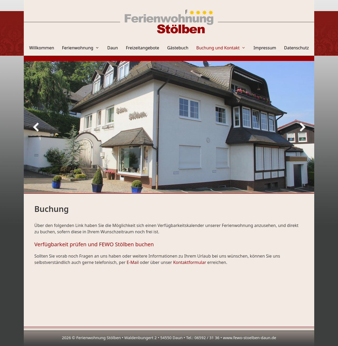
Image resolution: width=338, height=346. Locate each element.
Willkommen (41, 48)
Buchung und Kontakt (223, 48)
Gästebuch (177, 48)
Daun (112, 48)
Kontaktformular (189, 262)
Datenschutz (296, 48)
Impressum (264, 48)
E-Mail (133, 262)
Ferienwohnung (82, 48)
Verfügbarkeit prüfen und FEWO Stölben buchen (94, 244)
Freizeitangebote (142, 48)
